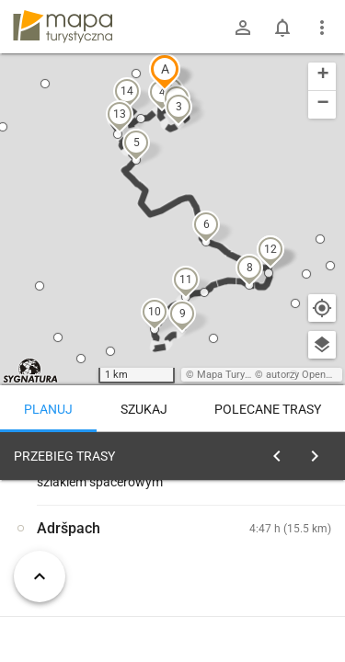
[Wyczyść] (320, 451)
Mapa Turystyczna (238, 375)
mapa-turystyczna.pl (62, 26)
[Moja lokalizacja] (322, 308)
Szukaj (144, 409)
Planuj (48, 409)
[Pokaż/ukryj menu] (322, 27)
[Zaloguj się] (243, 27)
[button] (164, 71)
